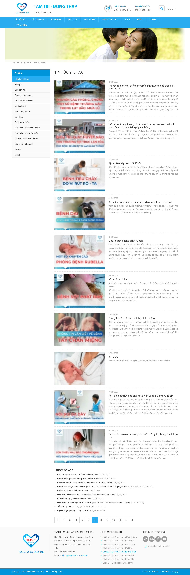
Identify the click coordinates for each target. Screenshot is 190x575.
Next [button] (183, 45)
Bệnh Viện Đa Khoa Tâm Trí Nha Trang (119, 545)
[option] (95, 45)
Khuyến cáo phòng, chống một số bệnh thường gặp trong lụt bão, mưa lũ (141, 87)
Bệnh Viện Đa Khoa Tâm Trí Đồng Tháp (119, 552)
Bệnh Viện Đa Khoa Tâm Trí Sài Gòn (118, 548)
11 (119, 520)
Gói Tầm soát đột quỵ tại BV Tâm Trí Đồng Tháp (83, 475)
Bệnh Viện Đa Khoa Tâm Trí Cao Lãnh (118, 556)
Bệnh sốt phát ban (118, 279)
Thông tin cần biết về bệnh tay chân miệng (132, 318)
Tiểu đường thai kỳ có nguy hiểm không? (81, 507)
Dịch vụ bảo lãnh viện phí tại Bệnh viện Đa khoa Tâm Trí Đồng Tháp (92, 495)
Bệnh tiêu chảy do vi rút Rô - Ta (125, 163)
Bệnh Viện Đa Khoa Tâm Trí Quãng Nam (120, 537)
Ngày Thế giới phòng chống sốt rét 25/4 (81, 511)
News (26, 63)
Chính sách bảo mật (150, 572)
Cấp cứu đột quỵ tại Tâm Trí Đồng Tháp (80, 499)
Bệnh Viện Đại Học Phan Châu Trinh (118, 563)
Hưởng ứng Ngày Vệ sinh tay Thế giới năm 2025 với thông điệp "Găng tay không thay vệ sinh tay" (105, 487)
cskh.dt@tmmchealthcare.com (74, 556)
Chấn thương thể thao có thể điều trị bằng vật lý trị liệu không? (91, 483)
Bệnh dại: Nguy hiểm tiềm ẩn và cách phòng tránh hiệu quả (140, 202)
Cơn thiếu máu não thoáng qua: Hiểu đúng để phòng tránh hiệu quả (143, 436)
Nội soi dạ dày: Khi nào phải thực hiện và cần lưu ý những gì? (141, 396)
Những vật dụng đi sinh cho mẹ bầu (79, 491)
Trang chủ (16, 63)
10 (113, 520)
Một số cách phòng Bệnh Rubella (126, 241)
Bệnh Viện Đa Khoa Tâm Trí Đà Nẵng (118, 541)
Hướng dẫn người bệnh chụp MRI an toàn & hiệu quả (86, 479)
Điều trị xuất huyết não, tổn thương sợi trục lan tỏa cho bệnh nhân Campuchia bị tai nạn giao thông (142, 126)
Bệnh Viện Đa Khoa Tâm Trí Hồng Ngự (119, 559)
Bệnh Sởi (113, 357)
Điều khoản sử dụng (170, 572)
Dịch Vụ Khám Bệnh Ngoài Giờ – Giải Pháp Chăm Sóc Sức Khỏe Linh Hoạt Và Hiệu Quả (100, 503)
